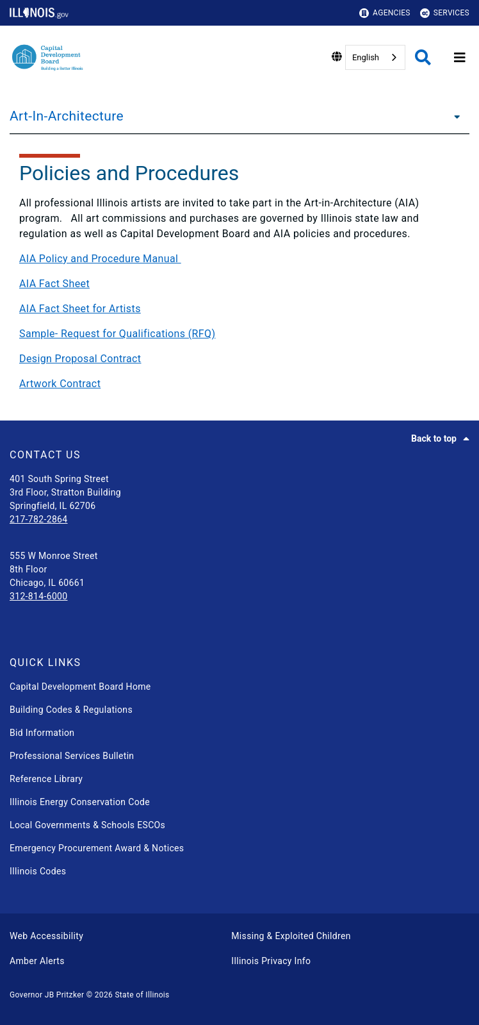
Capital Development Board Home (80, 686)
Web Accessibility (46, 936)
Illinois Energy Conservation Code (80, 802)
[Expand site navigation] (459, 58)
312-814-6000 (39, 596)
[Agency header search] (423, 57)
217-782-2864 (39, 519)
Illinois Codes (38, 871)
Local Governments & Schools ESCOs (87, 825)
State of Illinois (142, 994)
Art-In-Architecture (67, 116)
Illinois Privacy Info (271, 961)
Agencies (384, 13)
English (365, 57)
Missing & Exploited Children (290, 936)
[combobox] (375, 57)
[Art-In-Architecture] (453, 116)
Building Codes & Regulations (71, 709)
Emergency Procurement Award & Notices (97, 848)
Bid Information (42, 733)
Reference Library (46, 779)
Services (444, 13)
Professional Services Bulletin (72, 756)
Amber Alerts (37, 961)
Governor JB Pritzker (47, 994)
